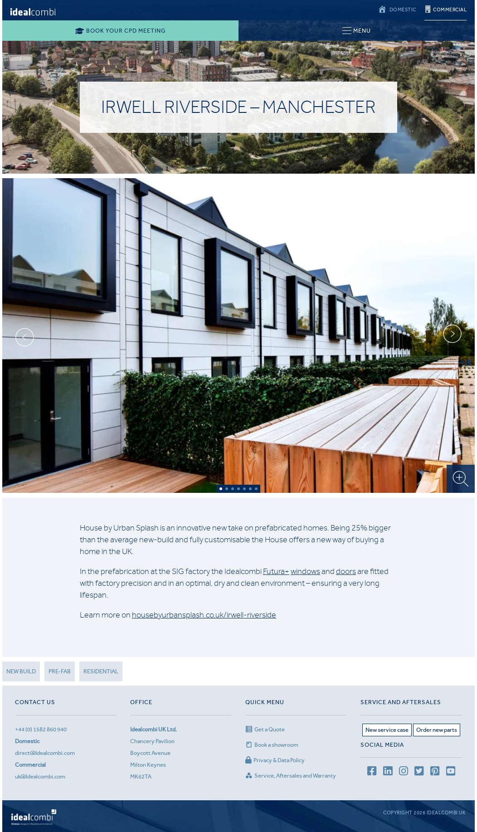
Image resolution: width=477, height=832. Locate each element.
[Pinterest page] (434, 772)
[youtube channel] (450, 772)
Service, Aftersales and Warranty (290, 775)
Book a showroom (271, 744)
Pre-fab (60, 671)
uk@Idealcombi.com (40, 776)
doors (346, 571)
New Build (21, 671)
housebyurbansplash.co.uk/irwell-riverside (204, 614)
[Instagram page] (403, 772)
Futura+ (276, 571)
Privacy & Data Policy (275, 760)
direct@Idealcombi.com (45, 752)
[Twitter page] (418, 772)
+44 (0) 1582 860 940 (41, 729)
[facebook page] (371, 772)
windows (305, 571)
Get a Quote (265, 729)
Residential (100, 671)
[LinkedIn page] (387, 772)
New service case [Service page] (387, 729)
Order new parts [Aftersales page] (436, 729)
